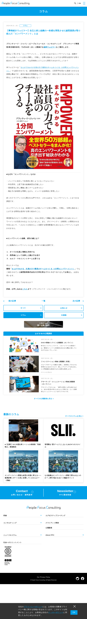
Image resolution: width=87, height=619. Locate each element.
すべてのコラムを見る (73, 416)
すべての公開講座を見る (43, 399)
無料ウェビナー (50, 47)
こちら (25, 289)
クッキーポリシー (55, 612)
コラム (23, 315)
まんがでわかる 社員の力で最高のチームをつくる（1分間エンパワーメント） (43, 269)
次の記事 (77, 301)
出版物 (63, 315)
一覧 (43, 301)
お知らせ (63, 308)
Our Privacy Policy (43, 577)
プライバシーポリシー (33, 607)
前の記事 (12, 301)
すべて (23, 308)
